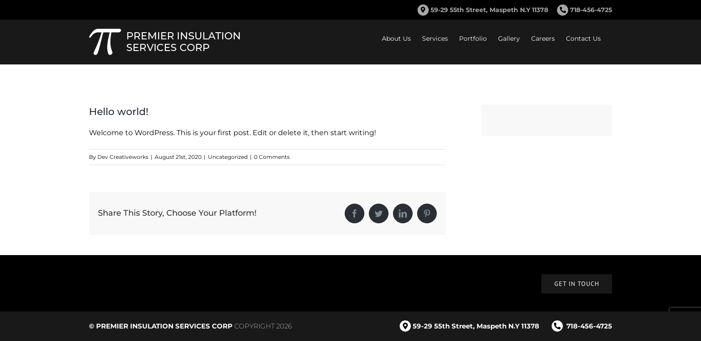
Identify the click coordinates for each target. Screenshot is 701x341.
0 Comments (272, 156)
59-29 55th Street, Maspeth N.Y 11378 (489, 10)
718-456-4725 (584, 10)
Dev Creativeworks (122, 156)
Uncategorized (228, 156)
